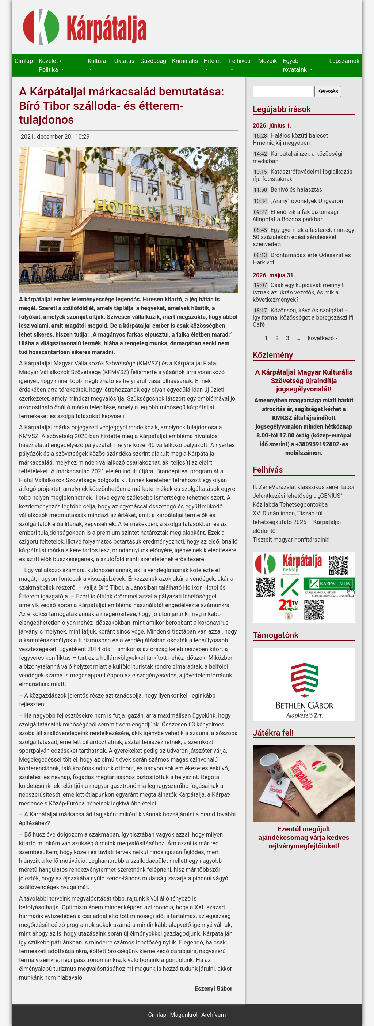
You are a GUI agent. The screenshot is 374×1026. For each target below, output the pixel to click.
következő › (322, 338)
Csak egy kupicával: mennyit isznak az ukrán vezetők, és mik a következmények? (298, 292)
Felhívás (239, 60)
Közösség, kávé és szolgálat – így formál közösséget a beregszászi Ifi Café (303, 317)
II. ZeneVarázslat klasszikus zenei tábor (304, 487)
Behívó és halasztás (296, 189)
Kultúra (97, 60)
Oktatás (124, 60)
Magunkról (184, 1014)
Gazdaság (153, 60)
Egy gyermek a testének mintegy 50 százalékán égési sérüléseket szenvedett (303, 237)
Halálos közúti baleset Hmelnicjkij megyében (290, 139)
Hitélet (212, 60)
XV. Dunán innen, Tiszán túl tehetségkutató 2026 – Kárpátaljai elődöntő (297, 522)
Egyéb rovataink (295, 65)
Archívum (213, 1014)
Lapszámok (344, 60)
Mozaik (267, 60)
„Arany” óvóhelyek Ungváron (307, 201)
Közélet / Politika (50, 65)
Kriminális (185, 60)
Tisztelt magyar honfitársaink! (291, 539)
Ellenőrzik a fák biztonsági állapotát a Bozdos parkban (295, 215)
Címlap (24, 60)
